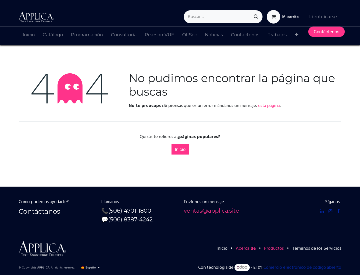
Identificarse (323, 17)
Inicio (180, 149)
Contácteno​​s (327, 31)
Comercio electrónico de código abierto (302, 267)
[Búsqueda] (256, 16)
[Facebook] (338, 211)
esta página (269, 105)
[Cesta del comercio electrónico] (283, 16)
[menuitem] (29, 36)
